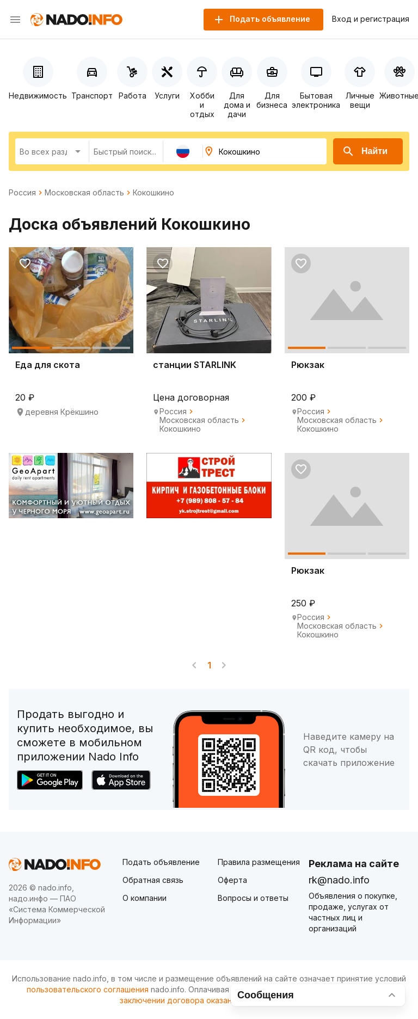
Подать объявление (161, 862)
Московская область (84, 192)
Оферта (232, 880)
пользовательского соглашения (88, 989)
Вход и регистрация (370, 19)
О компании (144, 898)
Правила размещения (259, 862)
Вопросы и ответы (253, 898)
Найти (365, 151)
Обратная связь (152, 880)
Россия (22, 192)
